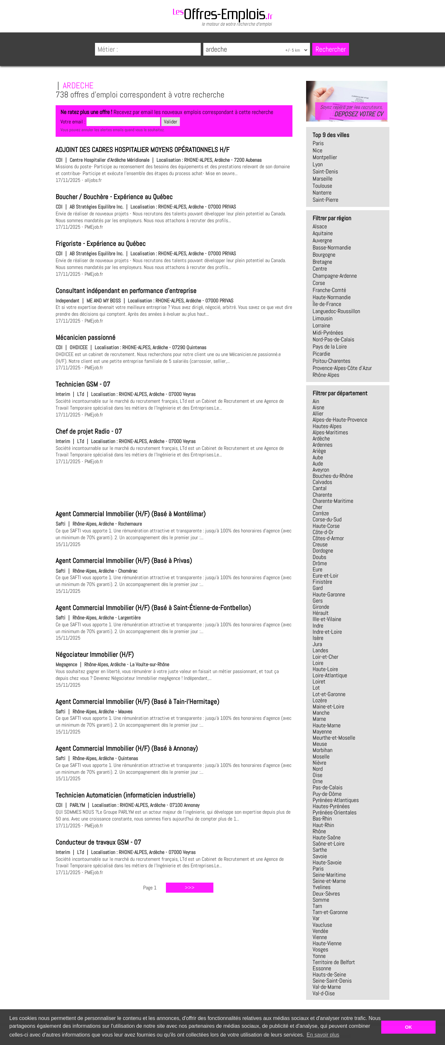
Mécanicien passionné (85, 337)
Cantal (320, 488)
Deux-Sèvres (326, 893)
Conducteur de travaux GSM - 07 (98, 842)
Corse (319, 283)
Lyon (318, 164)
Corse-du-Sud (327, 519)
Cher (317, 507)
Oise (317, 775)
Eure (317, 569)
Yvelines (321, 887)
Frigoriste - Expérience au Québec (101, 243)
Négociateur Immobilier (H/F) (95, 654)
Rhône (319, 831)
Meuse (320, 743)
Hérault (321, 613)
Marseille (322, 178)
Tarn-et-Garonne (330, 912)
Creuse (320, 544)
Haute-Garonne (329, 594)
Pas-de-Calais (328, 787)
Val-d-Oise (324, 993)
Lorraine (321, 325)
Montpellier (325, 157)
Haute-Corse (326, 525)
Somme (321, 899)
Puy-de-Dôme (327, 793)
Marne (319, 718)
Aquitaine (323, 233)
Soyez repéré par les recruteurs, (351, 111)
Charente (322, 494)
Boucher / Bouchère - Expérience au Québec (114, 197)
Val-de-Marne (327, 986)
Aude (318, 463)
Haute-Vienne (327, 943)
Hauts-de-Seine (329, 974)
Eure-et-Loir (325, 575)
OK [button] (408, 1027)
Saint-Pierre (325, 199)
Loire (318, 663)
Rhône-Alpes (326, 374)
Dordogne (323, 550)
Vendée (320, 931)
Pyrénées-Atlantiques (336, 800)
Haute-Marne (327, 725)
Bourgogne (324, 254)
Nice (317, 150)
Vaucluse (322, 924)
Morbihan (322, 750)
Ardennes (322, 444)
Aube (318, 457)
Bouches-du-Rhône (333, 475)
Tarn (317, 906)
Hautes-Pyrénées (331, 806)
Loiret (319, 681)
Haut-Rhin (323, 825)
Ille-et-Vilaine (327, 619)
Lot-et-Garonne (329, 694)
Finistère (322, 581)
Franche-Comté (329, 290)
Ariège (319, 450)
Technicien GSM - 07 (83, 384)
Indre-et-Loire (327, 631)
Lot (316, 687)
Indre (318, 625)
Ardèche (321, 438)
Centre (320, 268)
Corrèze (321, 513)
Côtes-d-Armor (328, 538)
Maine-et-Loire (328, 706)
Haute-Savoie (327, 862)
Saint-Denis (325, 171)
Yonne (319, 956)
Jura (317, 644)
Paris (318, 143)
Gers (318, 600)
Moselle (321, 756)
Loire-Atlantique (330, 675)
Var (316, 918)
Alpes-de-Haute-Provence (340, 419)
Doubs (319, 557)
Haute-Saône (327, 837)
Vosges (320, 949)
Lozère (320, 700)
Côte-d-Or (323, 532)
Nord (318, 768)
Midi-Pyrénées (328, 332)
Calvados (322, 482)
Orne (318, 781)
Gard (318, 588)
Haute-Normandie (332, 297)
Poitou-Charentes (331, 360)
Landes (320, 650)
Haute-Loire (325, 669)
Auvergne (322, 240)
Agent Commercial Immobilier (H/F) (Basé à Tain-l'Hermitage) (137, 701)
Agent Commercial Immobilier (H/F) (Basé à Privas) (124, 560)
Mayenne (322, 731)
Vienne (320, 937)
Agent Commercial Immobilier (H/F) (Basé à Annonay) (127, 748)
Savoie (320, 856)
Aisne (318, 407)
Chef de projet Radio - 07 (89, 431)
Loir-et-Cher (325, 656)
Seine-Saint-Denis (332, 980)
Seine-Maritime (329, 874)
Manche (321, 712)
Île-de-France (327, 304)
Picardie (321, 353)
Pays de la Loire (330, 346)
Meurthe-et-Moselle (334, 737)
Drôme (320, 563)
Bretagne (322, 261)
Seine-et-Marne (329, 881)
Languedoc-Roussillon (336, 311)
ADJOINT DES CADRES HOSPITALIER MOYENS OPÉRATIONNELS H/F (142, 150)
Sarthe (320, 849)
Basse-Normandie (332, 247)
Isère (318, 638)
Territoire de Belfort (334, 962)
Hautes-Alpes (327, 426)
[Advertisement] (174, 486)
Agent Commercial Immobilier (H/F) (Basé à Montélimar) (131, 514)
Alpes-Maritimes (330, 432)
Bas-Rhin (322, 818)
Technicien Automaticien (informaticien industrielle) (125, 795)
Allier (318, 413)
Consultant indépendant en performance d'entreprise (126, 291)
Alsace (320, 226)
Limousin (322, 318)
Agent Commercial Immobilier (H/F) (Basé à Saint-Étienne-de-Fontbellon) (153, 608)
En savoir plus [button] (323, 1035)
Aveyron (321, 469)
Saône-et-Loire (328, 843)
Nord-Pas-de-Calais (333, 339)
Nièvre (319, 762)
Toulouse (322, 185)
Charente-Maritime (333, 500)
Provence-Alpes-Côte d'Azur (342, 368)
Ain (316, 401)
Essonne (322, 968)
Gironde (321, 606)
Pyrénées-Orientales (335, 812)
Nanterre (322, 192)
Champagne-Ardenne (335, 275)
